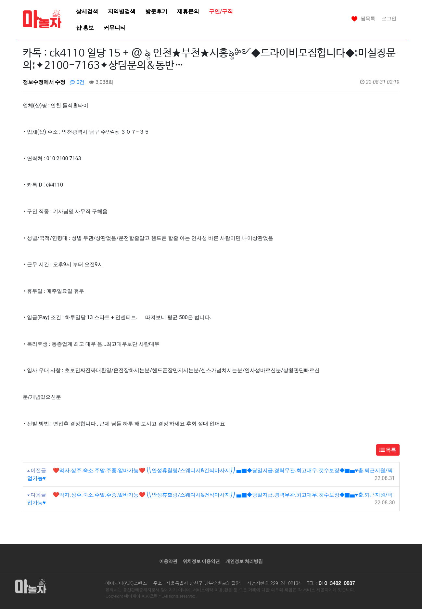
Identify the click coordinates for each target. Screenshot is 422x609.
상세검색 (87, 11)
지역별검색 (121, 11)
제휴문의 (188, 11)
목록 (387, 450)
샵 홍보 (85, 27)
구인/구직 (221, 11)
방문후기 (156, 11)
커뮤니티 (115, 27)
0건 (77, 82)
